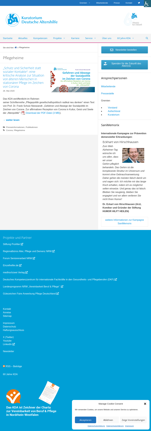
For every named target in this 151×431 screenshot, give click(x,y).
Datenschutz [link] (9, 326)
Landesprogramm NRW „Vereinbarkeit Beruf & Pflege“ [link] (33, 286)
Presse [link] (117, 3)
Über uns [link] (106, 38)
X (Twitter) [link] (8, 337)
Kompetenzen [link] (40, 38)
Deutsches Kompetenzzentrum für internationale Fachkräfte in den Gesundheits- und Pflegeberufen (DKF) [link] (60, 279)
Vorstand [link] (112, 107)
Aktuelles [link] (22, 38)
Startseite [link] (7, 38)
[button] (145, 403)
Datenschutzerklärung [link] (96, 426)
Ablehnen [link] (108, 419)
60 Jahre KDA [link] (127, 38)
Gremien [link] (86, 3)
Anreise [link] (7, 312)
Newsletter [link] (8, 351)
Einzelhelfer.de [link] (12, 265)
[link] (147, 3)
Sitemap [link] (7, 316)
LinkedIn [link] (9, 344)
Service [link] (92, 38)
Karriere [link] (75, 38)
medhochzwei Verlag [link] (15, 272)
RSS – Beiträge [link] (12, 366)
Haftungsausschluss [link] (13, 330)
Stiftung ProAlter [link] (13, 244)
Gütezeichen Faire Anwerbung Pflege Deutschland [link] (31, 293)
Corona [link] (9, 130)
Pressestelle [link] (107, 93)
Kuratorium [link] (113, 114)
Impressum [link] (129, 426)
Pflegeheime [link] (19, 130)
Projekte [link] (60, 38)
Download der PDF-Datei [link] (39, 113)
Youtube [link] (7, 340)
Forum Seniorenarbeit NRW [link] (19, 258)
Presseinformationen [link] (15, 127)
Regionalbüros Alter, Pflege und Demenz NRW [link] (29, 251)
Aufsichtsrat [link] (114, 111)
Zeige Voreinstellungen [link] (133, 419)
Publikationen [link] (32, 127)
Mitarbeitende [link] (102, 3)
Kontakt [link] (129, 3)
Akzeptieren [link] (85, 419)
